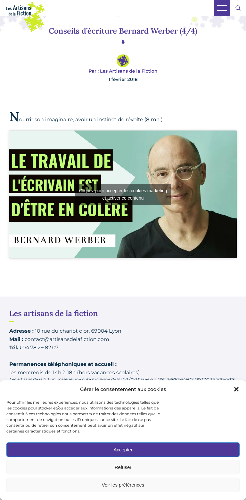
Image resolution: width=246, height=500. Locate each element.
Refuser (123, 467)
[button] (236, 389)
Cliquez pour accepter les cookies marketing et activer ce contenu (123, 194)
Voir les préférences (123, 485)
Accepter (122, 449)
